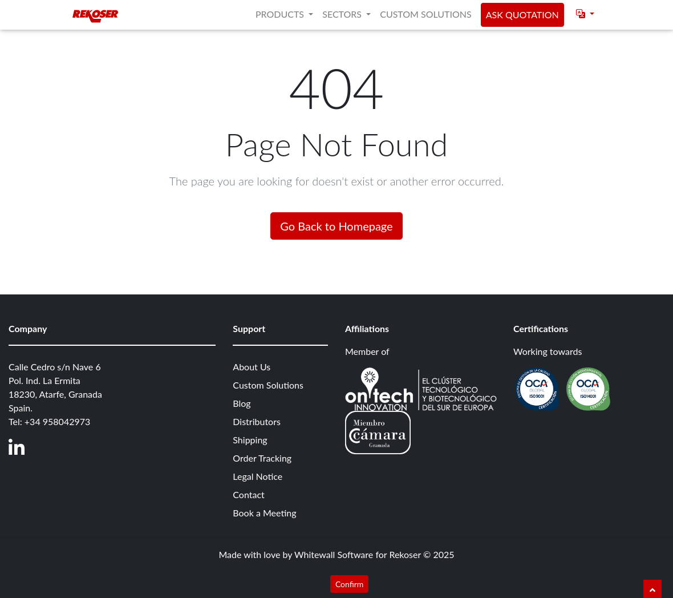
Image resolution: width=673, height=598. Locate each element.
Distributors (257, 421)
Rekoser (405, 554)
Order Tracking (262, 457)
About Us (251, 366)
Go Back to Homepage (336, 226)
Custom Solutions (426, 14)
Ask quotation (522, 14)
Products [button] (281, 14)
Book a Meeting (264, 512)
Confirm (349, 584)
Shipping (250, 439)
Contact (248, 494)
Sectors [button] (343, 14)
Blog (241, 403)
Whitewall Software (333, 554)
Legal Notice (257, 476)
